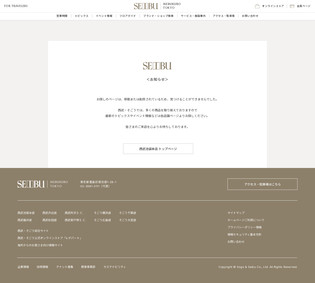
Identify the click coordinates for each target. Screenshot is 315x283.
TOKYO (169, 8)
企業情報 (23, 267)
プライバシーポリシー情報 (245, 227)
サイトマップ (236, 213)
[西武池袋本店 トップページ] (158, 148)
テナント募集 (64, 267)
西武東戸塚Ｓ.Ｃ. (75, 220)
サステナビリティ (114, 267)
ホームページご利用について (246, 220)
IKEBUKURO (172, 4)
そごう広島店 (102, 220)
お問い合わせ (236, 241)
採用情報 (42, 267)
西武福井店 (25, 220)
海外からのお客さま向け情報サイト (40, 245)
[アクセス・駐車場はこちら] (263, 184)
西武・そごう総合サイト (33, 230)
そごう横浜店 (102, 213)
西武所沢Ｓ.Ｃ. (74, 213)
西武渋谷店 (49, 213)
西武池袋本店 (26, 213)
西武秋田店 (49, 220)
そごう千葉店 (127, 213)
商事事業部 (88, 267)
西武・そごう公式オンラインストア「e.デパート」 (50, 238)
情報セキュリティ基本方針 (244, 234)
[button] (300, 6)
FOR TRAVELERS (16, 6)
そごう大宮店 (127, 220)
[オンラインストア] (269, 6)
